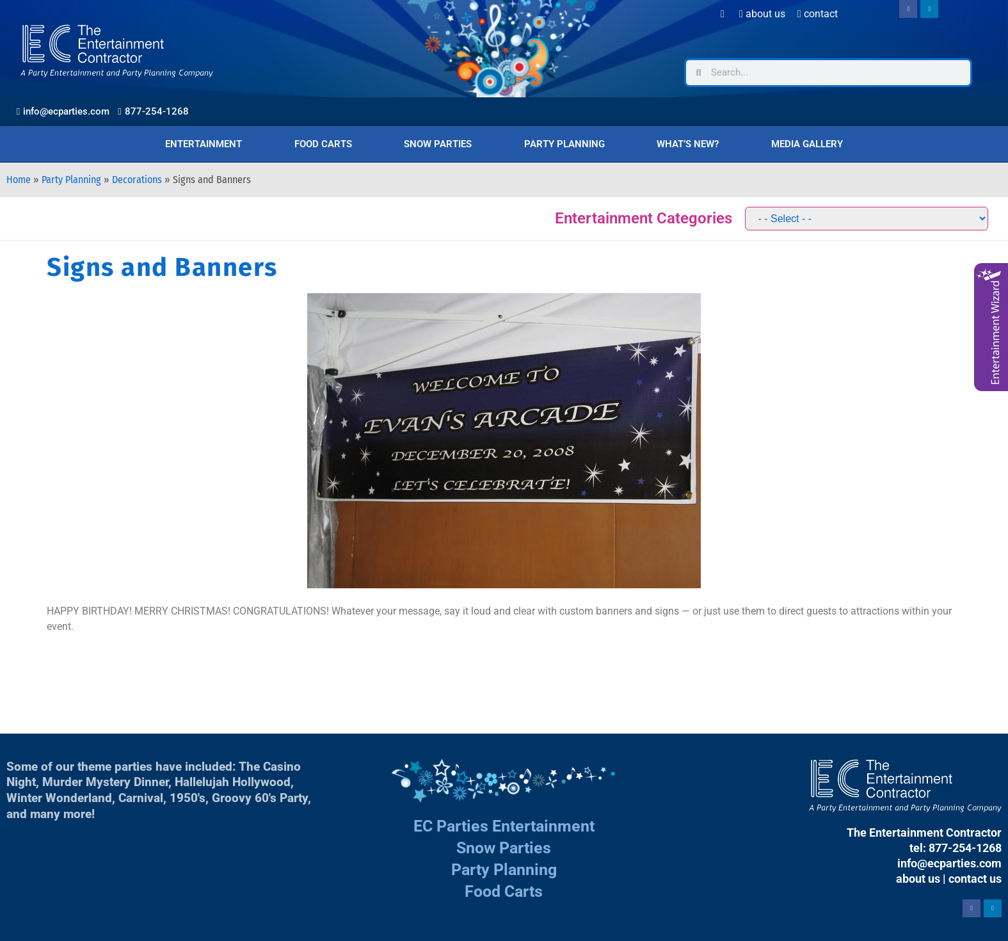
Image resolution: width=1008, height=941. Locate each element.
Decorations (137, 179)
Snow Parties (438, 144)
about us (918, 878)
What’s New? (688, 144)
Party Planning (564, 144)
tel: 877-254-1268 (955, 848)
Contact (817, 14)
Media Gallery (807, 144)
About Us (762, 14)
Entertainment (203, 144)
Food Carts (323, 144)
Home (18, 179)
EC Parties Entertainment (504, 826)
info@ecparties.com (949, 863)
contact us (975, 878)
